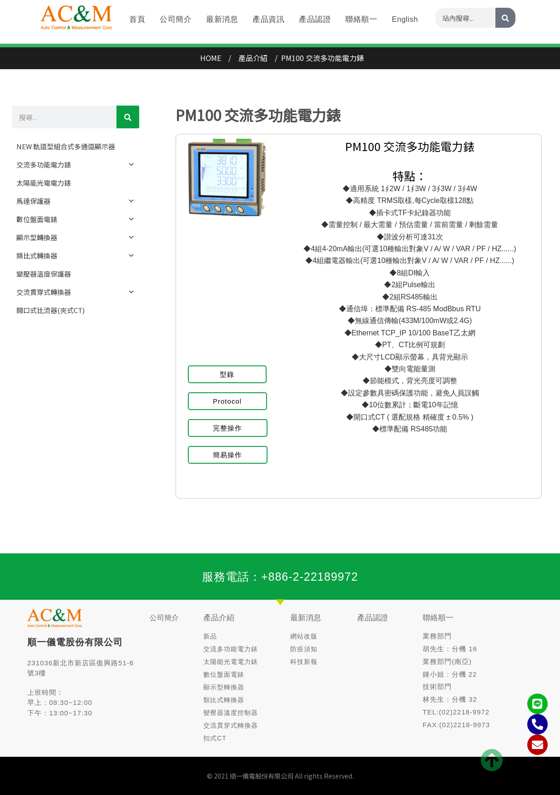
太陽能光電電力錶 (43, 182)
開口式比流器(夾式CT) (50, 310)
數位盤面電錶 (75, 219)
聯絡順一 (438, 617)
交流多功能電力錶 (75, 165)
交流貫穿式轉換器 (75, 292)
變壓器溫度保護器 (43, 274)
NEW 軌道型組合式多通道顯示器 (65, 146)
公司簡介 (164, 618)
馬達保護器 (75, 201)
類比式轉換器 (75, 256)
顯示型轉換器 (75, 237)
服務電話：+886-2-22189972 (280, 576)
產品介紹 (218, 617)
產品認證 (372, 617)
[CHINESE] (127, 117)
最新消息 (305, 617)
